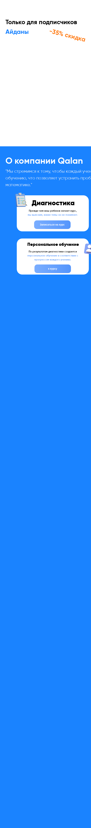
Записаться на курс (52, 224)
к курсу (52, 268)
